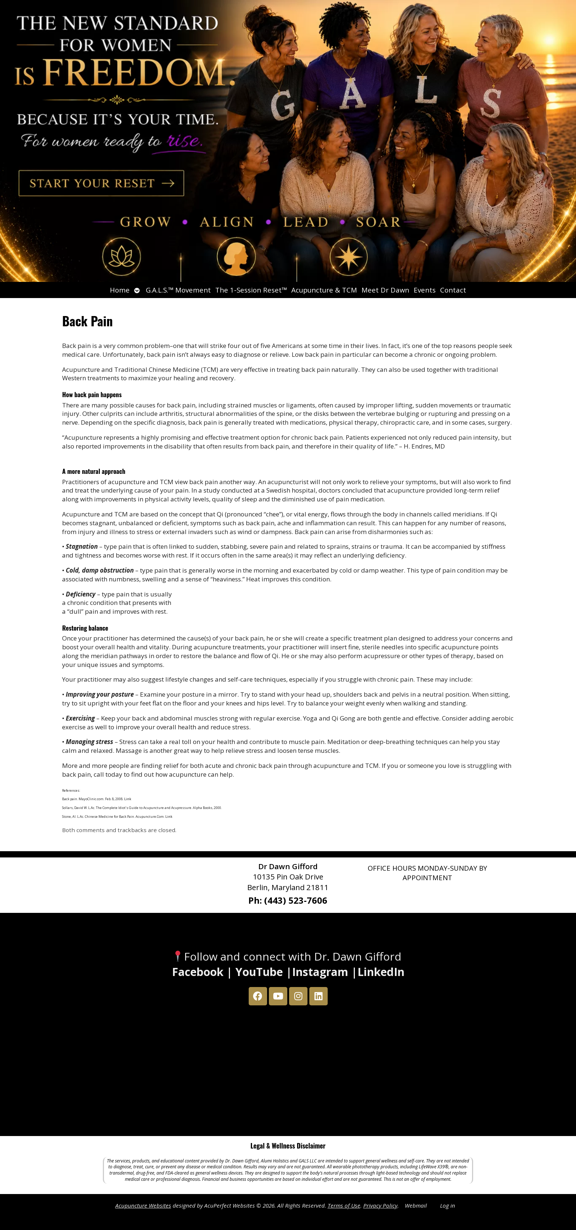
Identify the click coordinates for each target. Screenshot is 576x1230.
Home (120, 289)
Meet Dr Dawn (385, 289)
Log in (447, 1205)
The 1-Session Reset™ (251, 289)
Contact (453, 289)
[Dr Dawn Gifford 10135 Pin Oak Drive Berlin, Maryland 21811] (288, 1072)
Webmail (416, 1205)
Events (425, 289)
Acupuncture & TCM (324, 289)
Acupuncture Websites (143, 1205)
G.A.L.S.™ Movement (178, 289)
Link (127, 799)
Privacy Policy (380, 1205)
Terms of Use (344, 1205)
